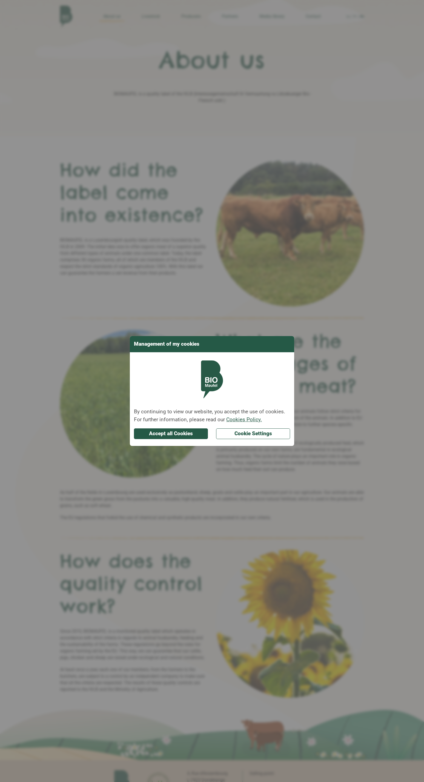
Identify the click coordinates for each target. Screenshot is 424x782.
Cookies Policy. (244, 419)
